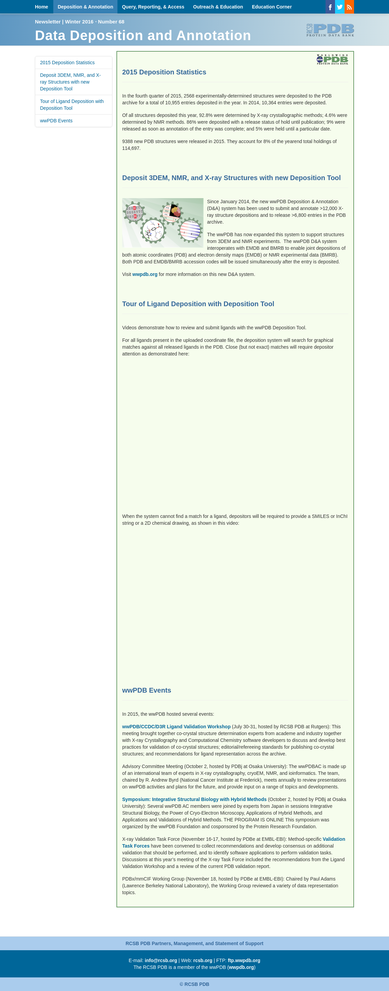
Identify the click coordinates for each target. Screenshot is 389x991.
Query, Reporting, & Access (153, 7)
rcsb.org (202, 960)
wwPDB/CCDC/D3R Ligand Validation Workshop (176, 726)
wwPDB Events (56, 120)
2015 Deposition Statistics (67, 62)
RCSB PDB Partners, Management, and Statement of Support (194, 943)
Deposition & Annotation (85, 7)
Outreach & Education (218, 7)
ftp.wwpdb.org (244, 960)
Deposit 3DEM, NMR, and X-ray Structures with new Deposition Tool (70, 81)
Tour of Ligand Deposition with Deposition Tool (72, 105)
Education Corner (272, 7)
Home (41, 7)
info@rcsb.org (161, 960)
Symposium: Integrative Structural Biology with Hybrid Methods (194, 799)
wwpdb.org (145, 274)
